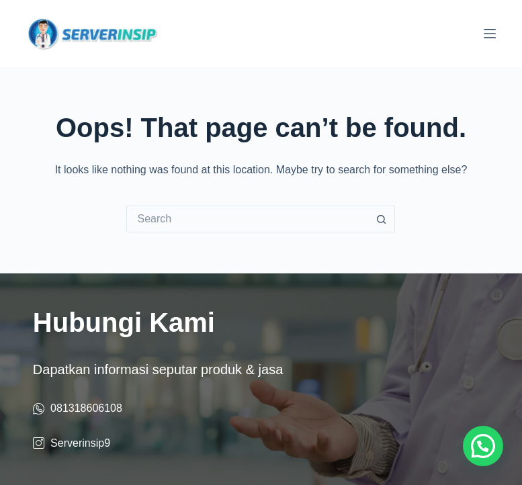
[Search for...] (247, 219)
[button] (483, 446)
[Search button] (381, 219)
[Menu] (490, 34)
